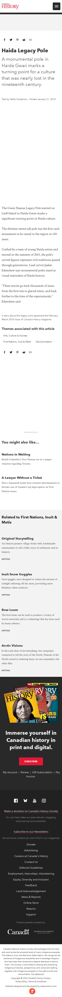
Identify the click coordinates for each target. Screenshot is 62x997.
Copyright (15, 978)
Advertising (31, 850)
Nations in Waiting (16, 454)
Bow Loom (10, 610)
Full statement (37, 974)
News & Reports (31, 896)
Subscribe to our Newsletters (31, 831)
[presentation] (31, 532)
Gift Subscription (42, 772)
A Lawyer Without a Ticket (22, 478)
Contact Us (31, 862)
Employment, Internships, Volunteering (31, 873)
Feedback (31, 885)
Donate (31, 844)
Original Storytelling (18, 538)
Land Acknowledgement (31, 891)
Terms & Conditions (37, 981)
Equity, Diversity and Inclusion (31, 879)
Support (31, 914)
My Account (10, 772)
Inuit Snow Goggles (17, 574)
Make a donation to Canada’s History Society (31, 811)
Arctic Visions (12, 645)
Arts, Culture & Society (15, 335)
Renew (25, 772)
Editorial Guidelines (31, 867)
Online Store (31, 902)
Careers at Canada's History (31, 856)
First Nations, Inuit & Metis (17, 341)
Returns (31, 908)
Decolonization (44, 341)
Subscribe (33, 761)
